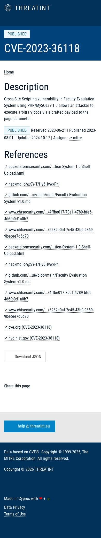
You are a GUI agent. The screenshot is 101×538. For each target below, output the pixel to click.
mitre (77, 137)
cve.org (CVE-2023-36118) (30, 327)
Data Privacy (14, 507)
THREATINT (44, 469)
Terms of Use (15, 514)
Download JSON (24, 356)
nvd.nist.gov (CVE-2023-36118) (34, 338)
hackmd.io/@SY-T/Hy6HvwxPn (34, 184)
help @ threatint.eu (28, 426)
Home (9, 72)
